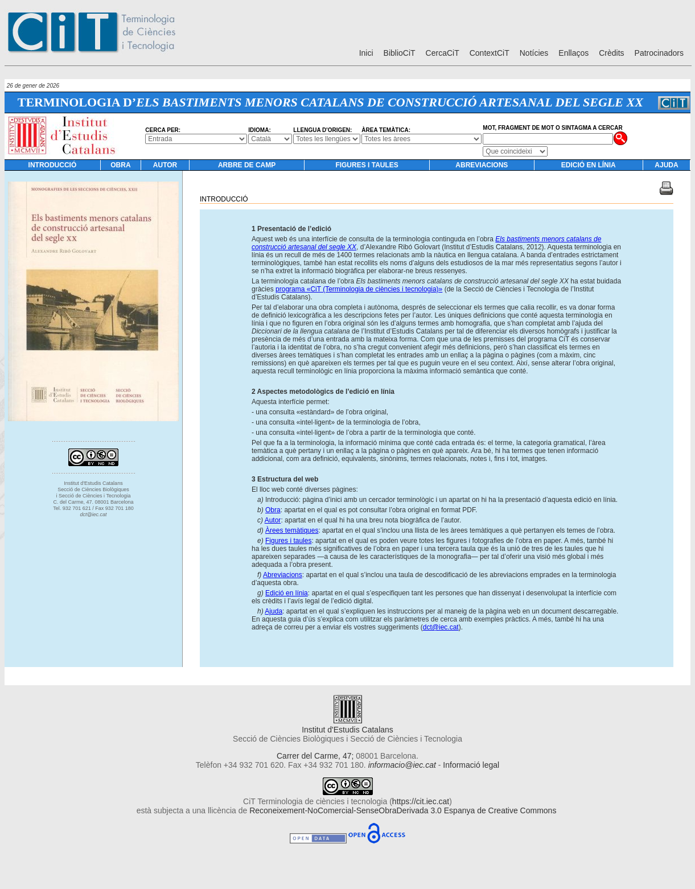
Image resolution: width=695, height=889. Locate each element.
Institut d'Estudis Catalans (347, 725)
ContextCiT (489, 52)
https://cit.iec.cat (420, 801)
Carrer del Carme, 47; (315, 755)
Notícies (534, 52)
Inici (366, 52)
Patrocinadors (659, 52)
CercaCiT (442, 52)
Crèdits (611, 52)
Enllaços (573, 52)
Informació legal (471, 764)
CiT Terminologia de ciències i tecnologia (315, 801)
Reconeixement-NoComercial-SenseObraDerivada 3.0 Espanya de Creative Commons (402, 810)
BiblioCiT (400, 52)
